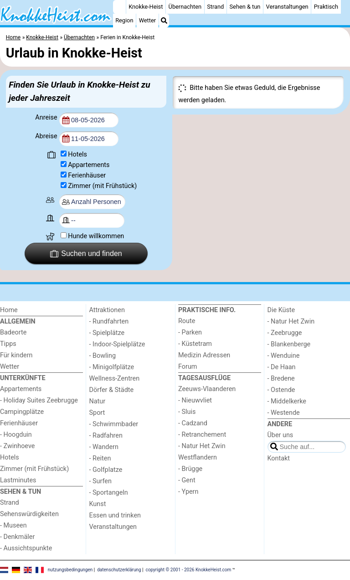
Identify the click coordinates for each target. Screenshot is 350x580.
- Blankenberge (289, 344)
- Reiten (100, 458)
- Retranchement (202, 435)
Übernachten (185, 6)
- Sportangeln (108, 492)
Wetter (147, 20)
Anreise (47, 117)
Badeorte (13, 332)
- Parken (190, 332)
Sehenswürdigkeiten (29, 514)
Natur (97, 401)
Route (186, 321)
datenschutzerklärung (119, 569)
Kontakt (279, 458)
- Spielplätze (107, 333)
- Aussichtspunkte (26, 548)
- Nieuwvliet (195, 400)
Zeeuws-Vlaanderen (207, 389)
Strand (215, 6)
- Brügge (190, 469)
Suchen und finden (86, 254)
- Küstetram (195, 344)
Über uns (280, 435)
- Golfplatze (106, 470)
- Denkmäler (17, 537)
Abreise (47, 136)
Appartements (88, 165)
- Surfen (100, 481)
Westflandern (197, 457)
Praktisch (326, 6)
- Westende (284, 413)
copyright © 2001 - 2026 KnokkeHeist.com (189, 569)
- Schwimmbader (114, 424)
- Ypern (188, 492)
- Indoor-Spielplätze (117, 344)
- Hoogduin (16, 435)
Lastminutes (18, 480)
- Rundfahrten (109, 321)
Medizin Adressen (204, 355)
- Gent (187, 480)
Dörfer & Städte (111, 390)
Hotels (77, 154)
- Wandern (103, 447)
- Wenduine (284, 356)
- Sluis (187, 412)
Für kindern (16, 355)
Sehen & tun (245, 6)
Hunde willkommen (96, 236)
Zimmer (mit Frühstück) (102, 186)
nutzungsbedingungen (70, 569)
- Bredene (281, 378)
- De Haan (282, 367)
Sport (97, 413)
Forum (187, 367)
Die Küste (281, 310)
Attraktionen (107, 310)
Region (124, 20)
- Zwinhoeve (17, 446)
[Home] (119, 7)
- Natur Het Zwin (202, 446)
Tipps (8, 344)
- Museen (13, 525)
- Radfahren (106, 435)
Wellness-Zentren (114, 378)
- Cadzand (192, 423)
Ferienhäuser (87, 175)
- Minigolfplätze (111, 367)
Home (9, 310)
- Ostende (281, 390)
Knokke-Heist (146, 6)
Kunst (97, 504)
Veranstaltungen (287, 6)
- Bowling (102, 356)
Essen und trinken (115, 515)
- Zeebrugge (285, 333)
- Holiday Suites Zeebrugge (39, 400)
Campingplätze (22, 412)
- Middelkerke (287, 401)
